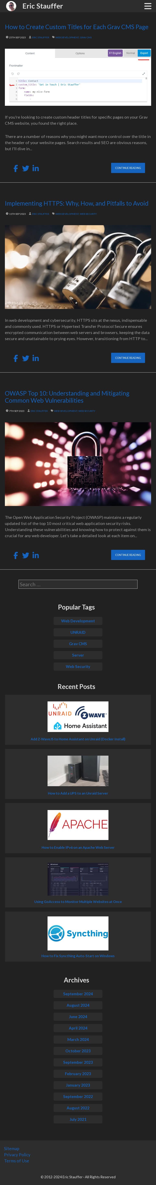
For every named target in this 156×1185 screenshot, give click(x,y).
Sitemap (11, 1148)
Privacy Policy (17, 1154)
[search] (78, 584)
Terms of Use (16, 1160)
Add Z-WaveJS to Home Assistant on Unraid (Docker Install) (78, 739)
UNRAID (78, 632)
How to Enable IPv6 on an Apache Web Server (78, 847)
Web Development (78, 620)
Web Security (78, 666)
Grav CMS (78, 643)
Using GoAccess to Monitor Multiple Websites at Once (78, 902)
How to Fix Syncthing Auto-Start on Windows (78, 956)
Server (78, 655)
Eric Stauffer (42, 6)
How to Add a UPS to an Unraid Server (78, 793)
